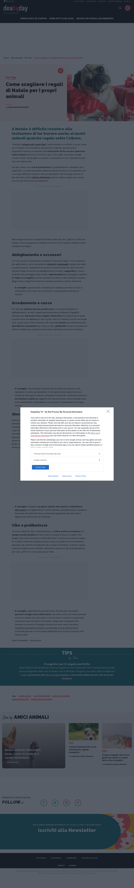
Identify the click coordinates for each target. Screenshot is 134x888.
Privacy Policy (80, 476)
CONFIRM (43, 467)
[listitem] (67, 453)
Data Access (67, 476)
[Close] (109, 412)
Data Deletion (53, 476)
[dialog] (67, 444)
